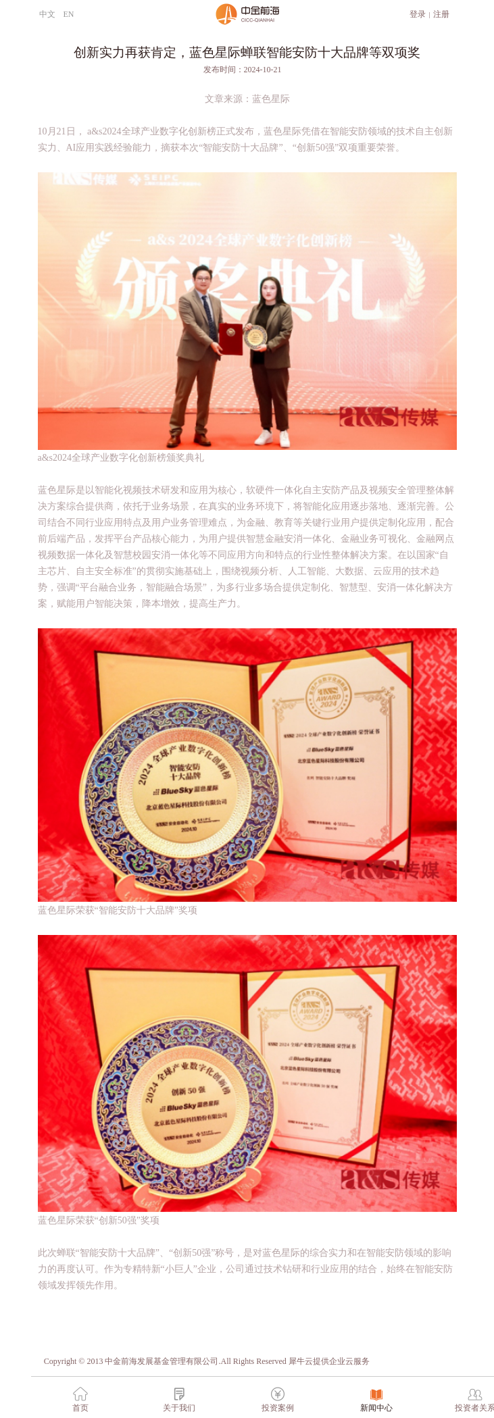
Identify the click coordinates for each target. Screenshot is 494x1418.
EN (69, 14)
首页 (80, 1408)
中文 (47, 14)
